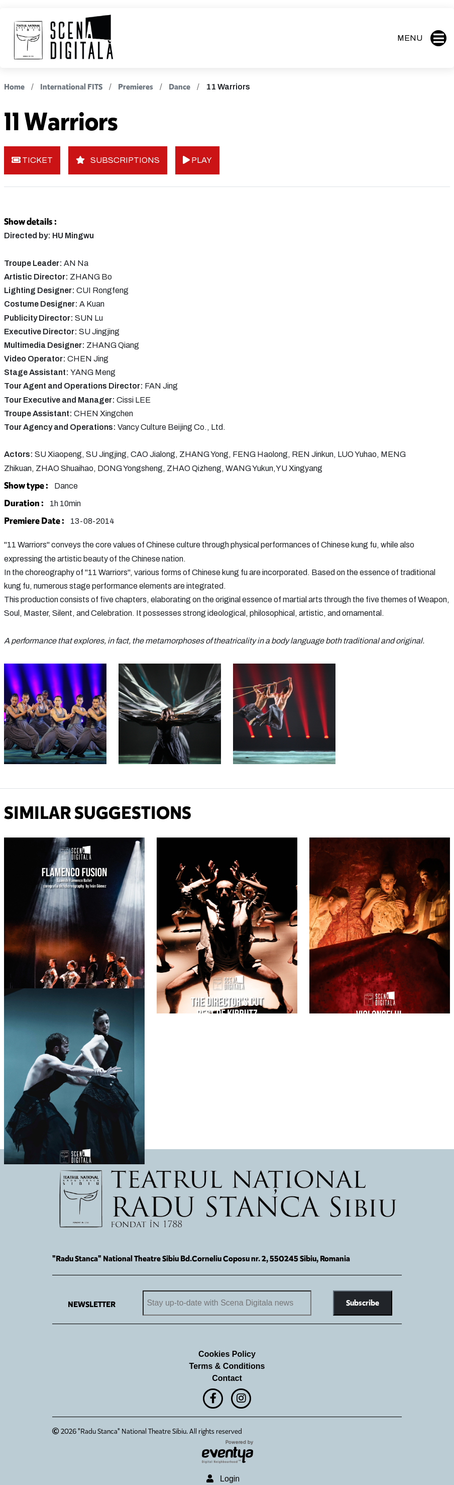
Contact (227, 1378)
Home (14, 86)
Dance (179, 86)
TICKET (32, 160)
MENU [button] (421, 38)
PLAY (197, 160)
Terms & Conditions (227, 1366)
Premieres (136, 86)
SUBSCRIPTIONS (118, 160)
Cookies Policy (227, 1354)
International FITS (71, 86)
